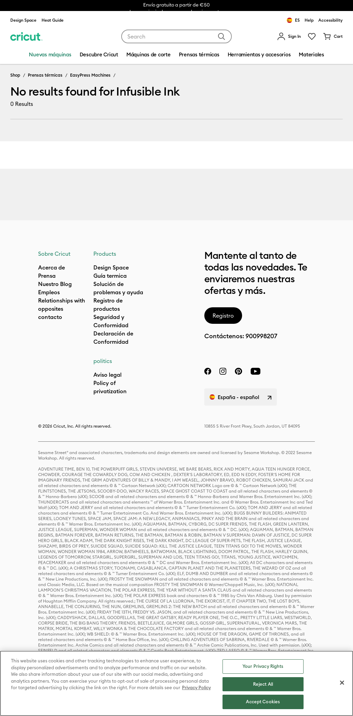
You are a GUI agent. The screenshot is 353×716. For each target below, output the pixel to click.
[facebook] (207, 371)
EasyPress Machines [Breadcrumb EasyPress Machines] (90, 75)
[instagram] (222, 371)
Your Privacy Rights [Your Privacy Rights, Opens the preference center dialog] (262, 666)
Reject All (263, 684)
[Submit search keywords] (221, 36)
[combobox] (176, 36)
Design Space (23, 20)
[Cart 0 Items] (333, 36)
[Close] (342, 682)
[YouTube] (255, 371)
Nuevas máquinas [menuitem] (50, 54)
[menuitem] (289, 36)
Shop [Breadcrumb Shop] (15, 75)
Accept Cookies (263, 701)
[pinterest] (238, 371)
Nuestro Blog (55, 283)
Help (309, 20)
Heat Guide (53, 20)
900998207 (261, 336)
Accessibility (330, 20)
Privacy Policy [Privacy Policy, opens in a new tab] (196, 687)
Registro (223, 315)
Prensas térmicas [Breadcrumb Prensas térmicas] (45, 75)
